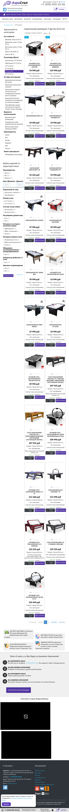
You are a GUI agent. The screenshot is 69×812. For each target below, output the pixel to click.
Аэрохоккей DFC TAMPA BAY (34, 273)
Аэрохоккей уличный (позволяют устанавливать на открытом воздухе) (14, 100)
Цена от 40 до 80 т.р (11, 51)
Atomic (7, 135)
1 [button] (30, 60)
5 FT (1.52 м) (9, 66)
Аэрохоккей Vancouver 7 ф (34, 169)
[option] (34, 48)
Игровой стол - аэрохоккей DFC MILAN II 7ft (34, 597)
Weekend (8, 143)
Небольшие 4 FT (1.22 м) (13, 63)
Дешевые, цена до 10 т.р (13, 39)
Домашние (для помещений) (10, 118)
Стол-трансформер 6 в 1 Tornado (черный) (55, 543)
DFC (6, 137)
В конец (62, 622)
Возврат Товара (40, 782)
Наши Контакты (40, 770)
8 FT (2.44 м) (9, 74)
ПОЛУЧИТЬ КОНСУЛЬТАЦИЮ (18, 690)
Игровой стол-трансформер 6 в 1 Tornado (34, 544)
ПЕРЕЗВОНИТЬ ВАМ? (15, 10)
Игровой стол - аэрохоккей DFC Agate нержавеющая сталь (55, 434)
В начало (32, 622)
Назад (40, 622)
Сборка (24, 14)
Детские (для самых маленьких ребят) (11, 128)
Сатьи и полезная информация (44, 784)
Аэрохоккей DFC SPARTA (34, 220)
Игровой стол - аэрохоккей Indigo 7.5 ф (34, 491)
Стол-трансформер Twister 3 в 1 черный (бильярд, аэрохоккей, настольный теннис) (55, 379)
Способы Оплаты (40, 777)
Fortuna (7, 148)
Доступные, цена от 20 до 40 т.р (13, 48)
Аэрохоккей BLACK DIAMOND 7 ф (55, 491)
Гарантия (29, 14)
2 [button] (33, 60)
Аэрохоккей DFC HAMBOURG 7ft (55, 169)
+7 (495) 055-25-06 (31, 663)
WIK (6, 146)
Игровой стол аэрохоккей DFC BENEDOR (55, 65)
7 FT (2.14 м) (9, 71)
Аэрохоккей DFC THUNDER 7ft (55, 117)
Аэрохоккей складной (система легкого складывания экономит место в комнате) (13, 92)
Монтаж (37, 775)
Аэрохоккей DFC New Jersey (34, 325)
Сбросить (20, 274)
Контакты (46, 14)
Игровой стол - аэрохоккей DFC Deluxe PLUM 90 (34, 378)
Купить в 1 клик (30, 84)
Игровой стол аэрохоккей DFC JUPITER (34, 65)
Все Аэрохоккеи (8, 25)
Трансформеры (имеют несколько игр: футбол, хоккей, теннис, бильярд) (13, 107)
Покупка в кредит (38, 14)
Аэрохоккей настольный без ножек (13, 81)
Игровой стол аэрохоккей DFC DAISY (55, 273)
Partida (7, 140)
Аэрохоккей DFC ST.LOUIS (55, 325)
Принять (6, 804)
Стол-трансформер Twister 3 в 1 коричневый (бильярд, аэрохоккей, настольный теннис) (34, 436)
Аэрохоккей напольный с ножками (13, 86)
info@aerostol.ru (12, 783)
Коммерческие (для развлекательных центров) (14, 123)
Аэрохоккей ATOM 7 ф (34, 116)
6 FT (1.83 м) (9, 68)
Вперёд (54, 622)
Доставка (14, 14)
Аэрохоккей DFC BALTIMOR (55, 221)
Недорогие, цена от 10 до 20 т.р (13, 43)
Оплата (19, 14)
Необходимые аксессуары (13, 154)
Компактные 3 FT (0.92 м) (13, 60)
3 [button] (35, 60)
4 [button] (38, 60)
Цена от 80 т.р (9, 54)
